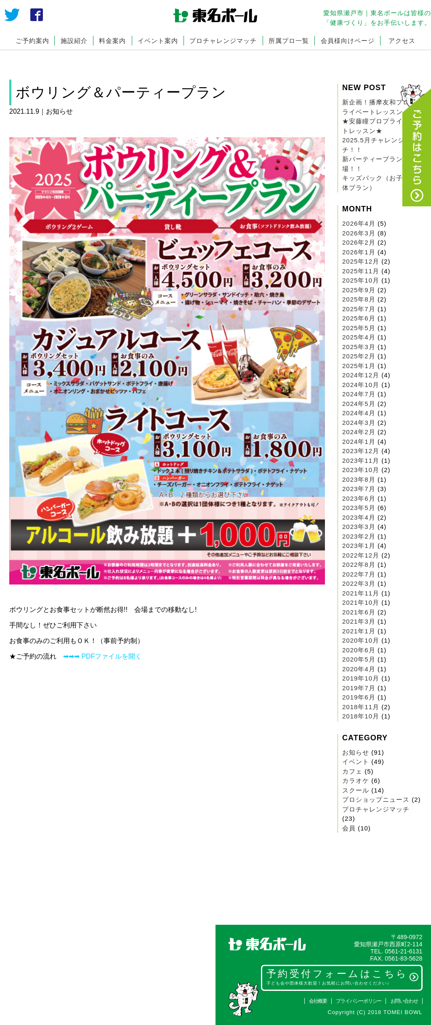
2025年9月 (358, 290)
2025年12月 (360, 261)
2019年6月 (358, 697)
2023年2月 (358, 536)
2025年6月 (358, 318)
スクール (355, 790)
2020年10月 (360, 640)
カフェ (352, 771)
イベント (355, 761)
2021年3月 (358, 621)
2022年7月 (358, 574)
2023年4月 (358, 517)
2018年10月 (360, 716)
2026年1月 (358, 252)
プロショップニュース (376, 799)
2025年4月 (358, 337)
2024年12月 (360, 375)
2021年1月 (358, 631)
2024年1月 (358, 441)
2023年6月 (358, 498)
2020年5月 (358, 659)
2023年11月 (360, 460)
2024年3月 (358, 422)
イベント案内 (158, 40)
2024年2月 (358, 431)
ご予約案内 (32, 40)
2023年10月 (360, 469)
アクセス (401, 40)
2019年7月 (358, 687)
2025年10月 (360, 280)
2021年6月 (358, 612)
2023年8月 (358, 479)
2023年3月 (358, 526)
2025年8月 (358, 299)
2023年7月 (358, 488)
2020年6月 (358, 650)
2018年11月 (360, 706)
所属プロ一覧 (289, 40)
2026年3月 (358, 233)
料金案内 (112, 40)
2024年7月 (358, 394)
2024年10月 (360, 384)
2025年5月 (358, 327)
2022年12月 (360, 555)
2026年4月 (358, 223)
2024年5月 (358, 403)
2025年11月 (360, 271)
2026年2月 (358, 242)
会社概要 (318, 1001)
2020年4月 (358, 669)
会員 (349, 828)
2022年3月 (358, 583)
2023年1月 (358, 545)
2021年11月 (360, 593)
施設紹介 (74, 40)
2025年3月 (358, 346)
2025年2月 (358, 356)
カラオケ (355, 780)
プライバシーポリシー (358, 1001)
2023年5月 (358, 507)
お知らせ (355, 752)
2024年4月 (358, 412)
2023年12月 (360, 450)
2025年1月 (358, 365)
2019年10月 (360, 678)
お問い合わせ (404, 1001)
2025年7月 (358, 308)
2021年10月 (360, 602)
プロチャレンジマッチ (223, 40)
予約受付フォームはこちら (342, 977)
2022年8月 (358, 564)
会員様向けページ (348, 40)
